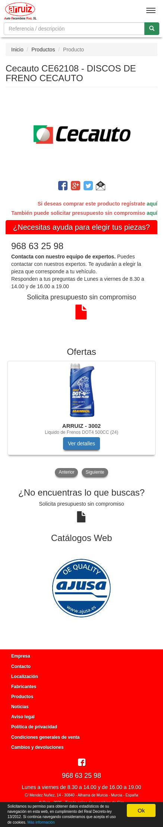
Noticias (20, 706)
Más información (40, 822)
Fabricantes (23, 686)
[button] (100, 187)
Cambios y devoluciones (37, 747)
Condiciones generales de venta (45, 737)
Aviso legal (23, 716)
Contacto (21, 666)
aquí (152, 204)
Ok (141, 810)
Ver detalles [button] (81, 443)
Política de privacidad (34, 726)
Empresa (20, 656)
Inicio (17, 50)
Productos (43, 50)
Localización (24, 676)
